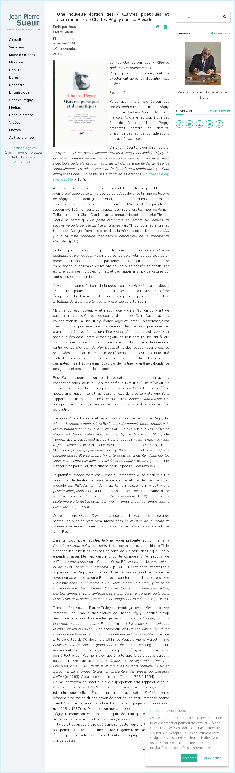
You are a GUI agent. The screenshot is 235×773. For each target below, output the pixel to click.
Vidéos (14, 122)
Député (15, 69)
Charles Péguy (21, 100)
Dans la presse (21, 115)
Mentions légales (23, 148)
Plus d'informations (197, 748)
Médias (15, 107)
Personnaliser (212, 758)
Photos (15, 130)
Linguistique (19, 92)
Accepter (189, 758)
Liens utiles (220, 111)
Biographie (221, 33)
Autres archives (22, 137)
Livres (14, 77)
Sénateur (16, 47)
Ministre (16, 62)
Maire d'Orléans (22, 54)
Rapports (16, 85)
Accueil (15, 39)
